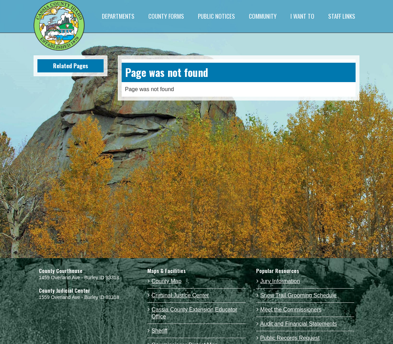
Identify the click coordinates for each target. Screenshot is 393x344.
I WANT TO (302, 16)
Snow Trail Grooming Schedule (298, 295)
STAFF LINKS (341, 16)
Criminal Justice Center (180, 295)
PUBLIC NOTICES (216, 16)
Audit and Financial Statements (298, 324)
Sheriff (159, 331)
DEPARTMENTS (118, 16)
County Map (166, 281)
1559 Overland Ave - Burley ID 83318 (79, 297)
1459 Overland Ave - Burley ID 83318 (79, 277)
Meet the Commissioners (291, 309)
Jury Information (280, 281)
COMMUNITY (263, 16)
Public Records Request (290, 338)
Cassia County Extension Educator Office (194, 313)
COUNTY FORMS (166, 16)
